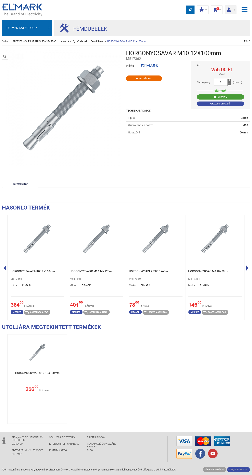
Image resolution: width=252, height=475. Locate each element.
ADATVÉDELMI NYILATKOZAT (27, 450)
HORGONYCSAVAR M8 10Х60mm (149, 271)
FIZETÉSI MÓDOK (96, 437)
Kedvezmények (202, 10)
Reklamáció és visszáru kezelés (101, 445)
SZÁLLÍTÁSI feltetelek (62, 437)
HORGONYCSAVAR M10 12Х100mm (37, 372)
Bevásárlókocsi (216, 10)
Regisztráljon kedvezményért (143, 79)
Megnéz (17, 312)
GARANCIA (17, 443)
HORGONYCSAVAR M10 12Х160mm (32, 271)
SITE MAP (17, 454)
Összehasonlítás (36, 312)
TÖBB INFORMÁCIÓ (214, 469)
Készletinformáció (220, 104)
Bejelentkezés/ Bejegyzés (230, 8)
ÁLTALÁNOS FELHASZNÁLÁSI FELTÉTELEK (27, 438)
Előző (247, 41)
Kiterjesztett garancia (64, 443)
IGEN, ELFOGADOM (237, 469)
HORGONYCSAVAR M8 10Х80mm (208, 271)
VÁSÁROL (220, 97)
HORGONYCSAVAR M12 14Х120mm (92, 271)
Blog (90, 450)
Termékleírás (20, 183)
